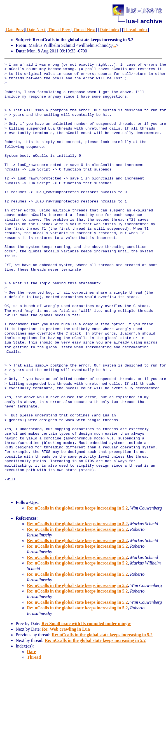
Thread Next (84, 29)
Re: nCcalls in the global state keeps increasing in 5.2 (77, 508)
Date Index (110, 29)
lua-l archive (144, 21)
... (114, 45)
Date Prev (15, 29)
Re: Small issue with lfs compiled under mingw (86, 623)
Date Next (36, 29)
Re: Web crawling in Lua (66, 629)
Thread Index (135, 29)
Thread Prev (59, 29)
